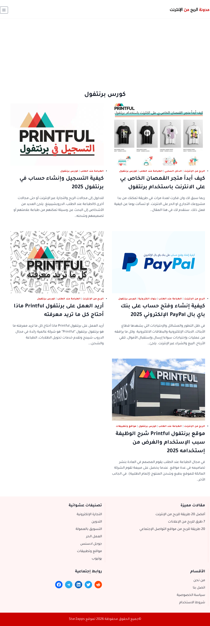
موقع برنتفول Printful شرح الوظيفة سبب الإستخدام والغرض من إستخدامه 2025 (160, 442)
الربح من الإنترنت (194, 171)
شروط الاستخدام (192, 602)
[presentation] (158, 134)
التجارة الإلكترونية (89, 514)
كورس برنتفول (128, 171)
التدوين (96, 522)
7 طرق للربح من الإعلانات (186, 522)
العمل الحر (94, 537)
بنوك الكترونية (147, 299)
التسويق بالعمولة (89, 529)
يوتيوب (97, 559)
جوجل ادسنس (91, 544)
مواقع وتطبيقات (126, 426)
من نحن (199, 580)
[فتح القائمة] (4, 10)
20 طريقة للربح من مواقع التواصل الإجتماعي (172, 529)
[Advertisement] (105, 49)
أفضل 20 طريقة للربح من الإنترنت (180, 514)
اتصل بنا (199, 588)
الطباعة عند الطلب (151, 171)
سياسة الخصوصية (191, 595)
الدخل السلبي (173, 171)
